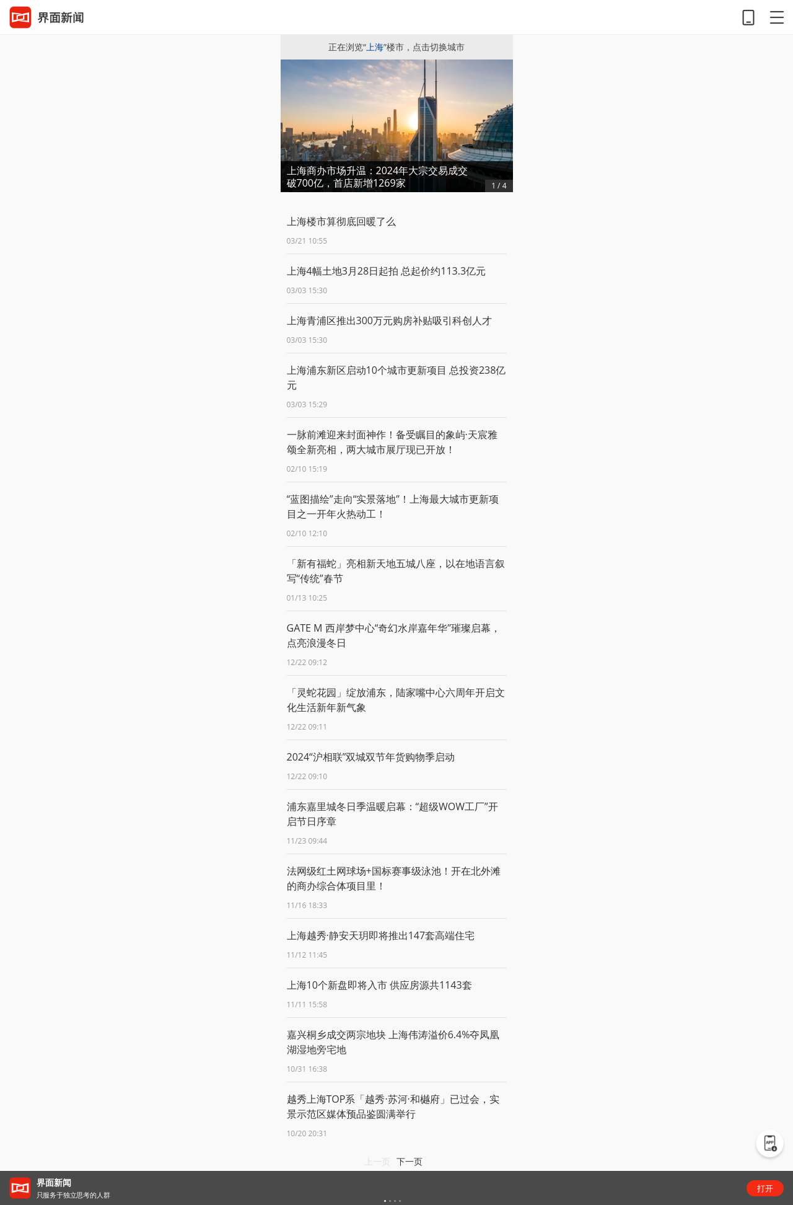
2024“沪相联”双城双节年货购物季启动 (371, 757)
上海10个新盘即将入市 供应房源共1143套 (379, 985)
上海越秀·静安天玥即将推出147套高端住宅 (381, 935)
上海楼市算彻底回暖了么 (341, 221)
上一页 (377, 1161)
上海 (374, 47)
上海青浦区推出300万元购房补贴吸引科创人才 (389, 320)
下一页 (409, 1161)
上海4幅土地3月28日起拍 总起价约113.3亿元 (386, 271)
